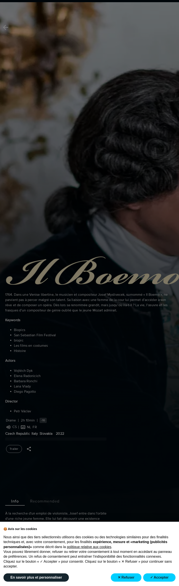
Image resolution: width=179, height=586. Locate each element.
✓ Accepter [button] (159, 577)
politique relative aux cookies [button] (89, 547)
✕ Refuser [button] (126, 577)
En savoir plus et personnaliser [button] (36, 577)
